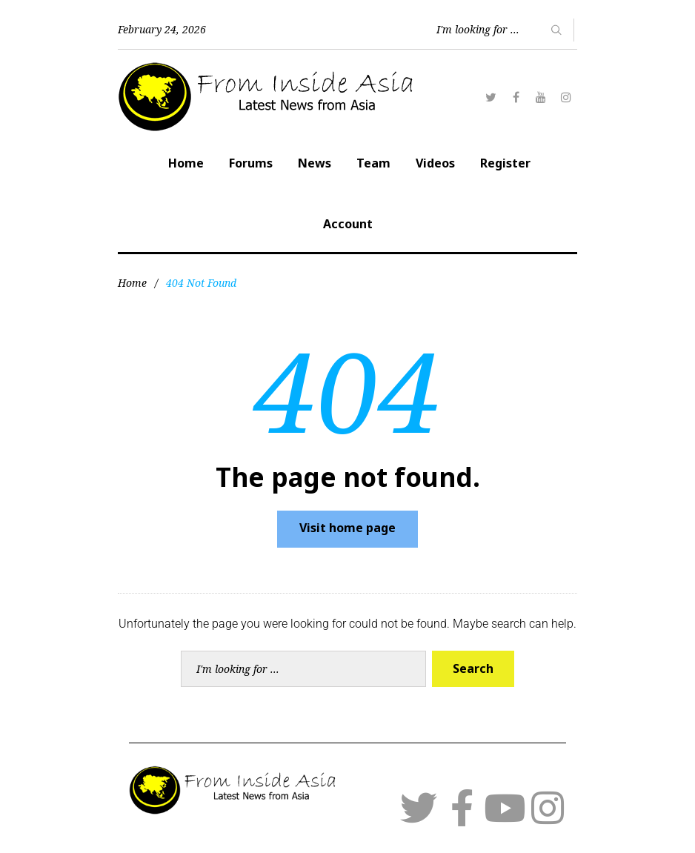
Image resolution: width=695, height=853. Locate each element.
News (314, 163)
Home (186, 163)
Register (505, 163)
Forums (251, 163)
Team (373, 163)
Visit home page (347, 528)
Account (348, 224)
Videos (435, 163)
